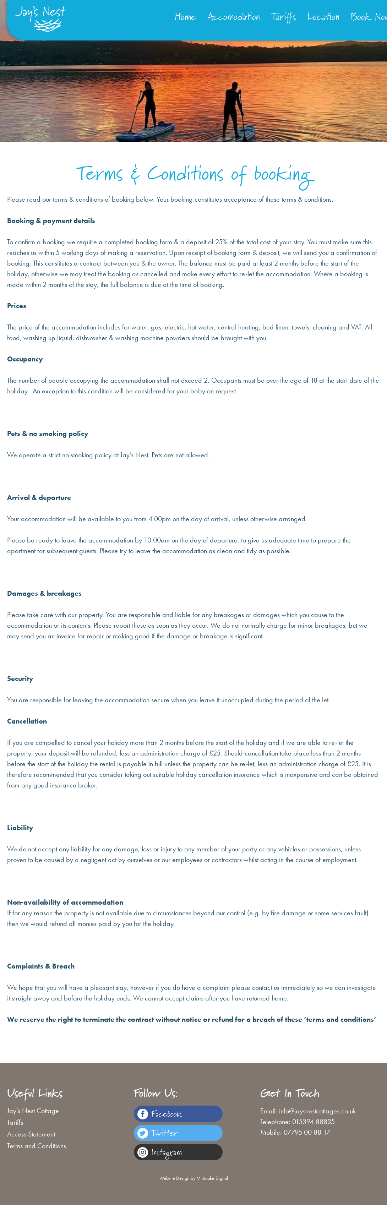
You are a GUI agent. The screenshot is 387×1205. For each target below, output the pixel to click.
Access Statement (31, 1134)
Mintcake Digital (212, 1178)
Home (185, 16)
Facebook (159, 1113)
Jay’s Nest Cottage (33, 1110)
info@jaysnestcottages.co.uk (317, 1111)
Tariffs (283, 16)
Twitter (157, 1132)
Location (323, 16)
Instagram (159, 1152)
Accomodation (233, 16)
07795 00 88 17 (307, 1132)
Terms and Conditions (36, 1145)
